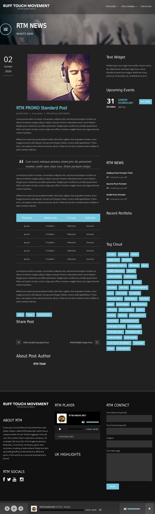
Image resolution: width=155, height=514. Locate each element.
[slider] (75, 429)
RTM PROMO (64, 113)
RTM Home (110, 6)
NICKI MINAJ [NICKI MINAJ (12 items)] (122, 304)
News (30, 314)
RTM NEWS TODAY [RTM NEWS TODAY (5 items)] (116, 326)
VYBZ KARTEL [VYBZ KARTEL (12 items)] (123, 348)
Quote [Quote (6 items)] (140, 310)
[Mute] (83, 422)
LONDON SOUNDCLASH (125, 101)
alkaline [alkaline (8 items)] (123, 254)
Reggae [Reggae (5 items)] (122, 315)
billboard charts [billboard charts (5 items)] (117, 265)
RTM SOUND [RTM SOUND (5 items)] (130, 337)
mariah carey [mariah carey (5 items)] (114, 299)
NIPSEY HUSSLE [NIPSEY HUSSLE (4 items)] (139, 304)
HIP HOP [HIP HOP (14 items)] (123, 287)
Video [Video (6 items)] (110, 348)
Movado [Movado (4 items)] (144, 299)
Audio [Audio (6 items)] (135, 254)
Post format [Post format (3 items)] (126, 310)
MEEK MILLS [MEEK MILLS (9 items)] (131, 299)
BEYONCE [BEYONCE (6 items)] (127, 260)
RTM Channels (128, 6)
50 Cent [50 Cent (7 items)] (111, 254)
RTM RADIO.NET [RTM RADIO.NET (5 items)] (115, 332)
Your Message (129, 468)
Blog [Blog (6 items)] (144, 265)
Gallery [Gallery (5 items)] (112, 287)
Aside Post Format (116, 194)
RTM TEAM (23, 113)
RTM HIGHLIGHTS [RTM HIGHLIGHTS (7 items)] (129, 321)
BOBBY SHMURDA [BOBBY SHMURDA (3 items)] (116, 271)
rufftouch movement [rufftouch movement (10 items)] (119, 343)
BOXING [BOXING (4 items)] (131, 271)
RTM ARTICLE (52, 113)
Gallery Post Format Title (119, 172)
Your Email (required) (129, 429)
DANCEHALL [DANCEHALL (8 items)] (130, 276)
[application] (77, 429)
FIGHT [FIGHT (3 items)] (137, 282)
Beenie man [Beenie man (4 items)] (113, 260)
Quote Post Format (116, 183)
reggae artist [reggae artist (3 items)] (137, 315)
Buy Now (145, 102)
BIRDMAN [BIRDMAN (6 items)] (134, 265)
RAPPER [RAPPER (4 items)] (111, 315)
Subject (129, 442)
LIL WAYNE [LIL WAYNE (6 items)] (134, 293)
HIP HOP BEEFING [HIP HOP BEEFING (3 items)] (139, 287)
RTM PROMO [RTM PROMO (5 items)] (134, 326)
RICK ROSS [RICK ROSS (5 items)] (112, 321)
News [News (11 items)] (110, 304)
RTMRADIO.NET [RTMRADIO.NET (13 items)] (134, 332)
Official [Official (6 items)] (112, 310)
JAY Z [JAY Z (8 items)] (110, 293)
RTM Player (146, 6)
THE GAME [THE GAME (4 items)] (138, 343)
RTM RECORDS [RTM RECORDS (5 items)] (114, 337)
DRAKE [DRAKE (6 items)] (127, 282)
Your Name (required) (129, 416)
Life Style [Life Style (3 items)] (121, 293)
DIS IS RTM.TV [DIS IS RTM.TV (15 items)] (114, 282)
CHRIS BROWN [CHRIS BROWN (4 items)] (114, 276)
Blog (20, 314)
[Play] (60, 429)
